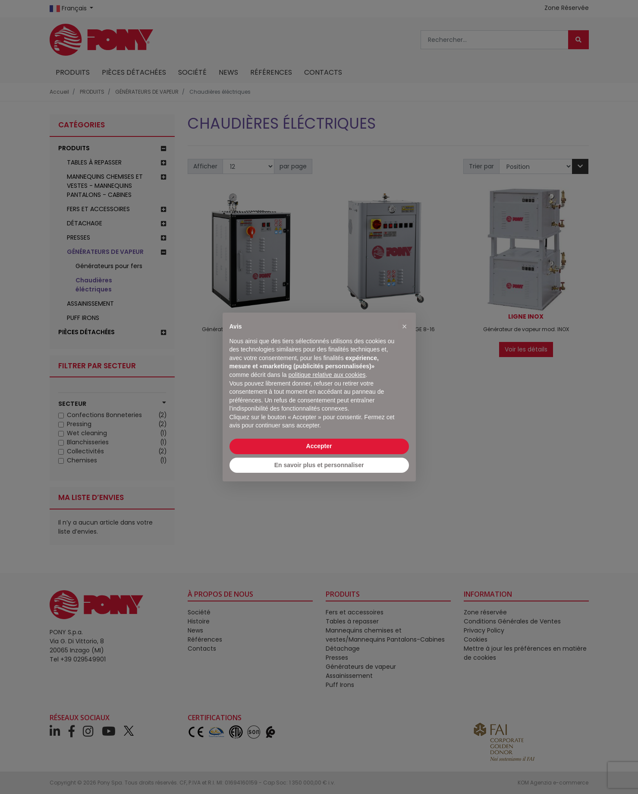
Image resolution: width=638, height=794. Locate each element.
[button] (405, 326)
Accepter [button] (319, 446)
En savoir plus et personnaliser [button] (319, 465)
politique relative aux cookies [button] (326, 374)
